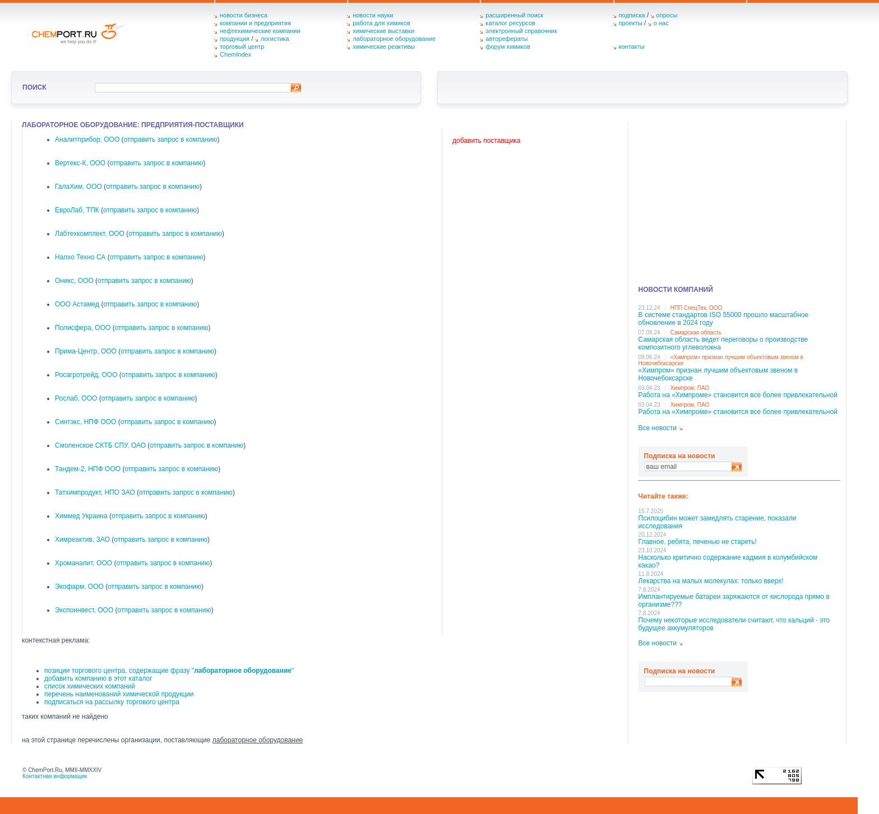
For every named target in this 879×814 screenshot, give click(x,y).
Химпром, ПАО (690, 388)
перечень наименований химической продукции (119, 694)
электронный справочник (521, 30)
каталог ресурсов (510, 23)
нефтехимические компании (260, 30)
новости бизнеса (243, 15)
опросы (667, 15)
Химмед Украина (81, 516)
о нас (661, 23)
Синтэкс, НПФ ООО (85, 422)
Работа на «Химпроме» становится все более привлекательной (738, 395)
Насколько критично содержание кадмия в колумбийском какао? (728, 561)
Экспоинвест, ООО (84, 610)
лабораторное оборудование (394, 38)
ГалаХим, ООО (78, 186)
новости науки (373, 15)
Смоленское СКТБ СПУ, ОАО (100, 445)
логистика (275, 38)
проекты (630, 23)
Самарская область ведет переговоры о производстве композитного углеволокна (723, 343)
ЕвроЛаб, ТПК (77, 210)
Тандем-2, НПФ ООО (88, 469)
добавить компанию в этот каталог (98, 678)
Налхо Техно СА (80, 257)
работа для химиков (381, 23)
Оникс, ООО (74, 281)
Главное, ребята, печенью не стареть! (698, 542)
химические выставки (383, 30)
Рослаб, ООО (76, 398)
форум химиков (507, 46)
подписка (632, 15)
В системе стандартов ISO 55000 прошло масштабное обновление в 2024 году (724, 319)
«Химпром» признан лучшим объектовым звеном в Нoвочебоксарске (718, 374)
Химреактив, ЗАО (82, 539)
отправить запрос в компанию (171, 139)
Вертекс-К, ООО (80, 163)
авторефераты (506, 38)
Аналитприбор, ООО (87, 139)
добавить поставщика (486, 141)
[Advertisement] (739, 199)
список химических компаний (89, 686)
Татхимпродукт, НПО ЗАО (95, 492)
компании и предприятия (255, 23)
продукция (234, 38)
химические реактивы (384, 46)
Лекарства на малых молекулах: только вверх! (711, 581)
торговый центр (242, 46)
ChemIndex (235, 54)
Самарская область (695, 332)
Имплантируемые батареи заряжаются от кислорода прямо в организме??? (734, 600)
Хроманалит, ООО (83, 563)
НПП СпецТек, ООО (696, 308)
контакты (632, 46)
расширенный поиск (514, 15)
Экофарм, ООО (79, 586)
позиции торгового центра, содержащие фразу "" (169, 671)
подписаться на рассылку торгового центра (111, 702)
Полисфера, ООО (82, 328)
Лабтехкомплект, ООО (89, 234)
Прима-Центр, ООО (86, 351)
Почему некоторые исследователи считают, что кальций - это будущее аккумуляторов (734, 624)
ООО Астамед (77, 304)
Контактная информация (54, 776)
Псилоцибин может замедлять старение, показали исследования (718, 522)
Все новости (658, 428)
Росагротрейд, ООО (86, 375)
